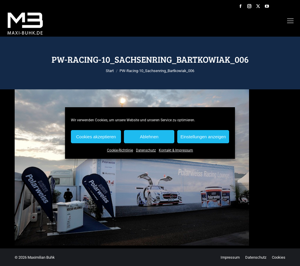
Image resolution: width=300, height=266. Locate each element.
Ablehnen (149, 136)
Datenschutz (146, 150)
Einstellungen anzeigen (203, 136)
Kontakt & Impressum (176, 150)
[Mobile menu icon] (290, 21)
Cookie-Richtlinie (120, 150)
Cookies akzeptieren (96, 136)
